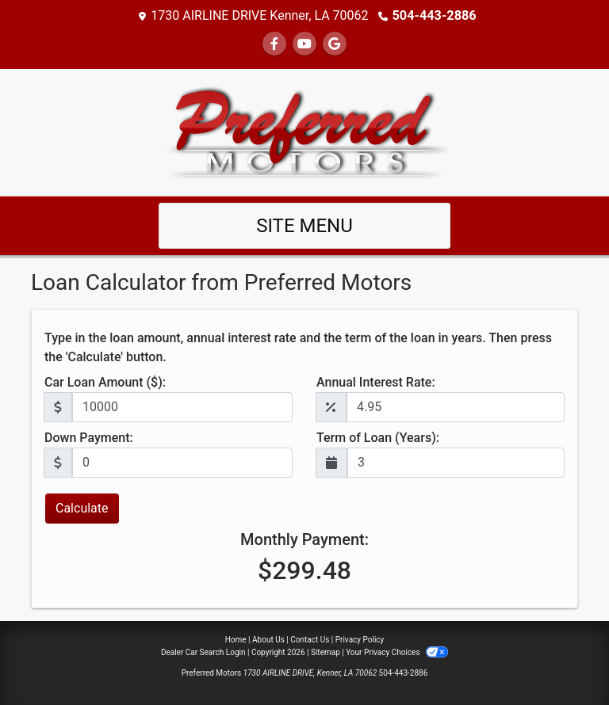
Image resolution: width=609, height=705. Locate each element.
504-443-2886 (434, 15)
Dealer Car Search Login (203, 652)
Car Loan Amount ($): (105, 382)
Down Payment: (88, 437)
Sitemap (325, 652)
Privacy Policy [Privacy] (360, 639)
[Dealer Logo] (304, 131)
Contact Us (309, 639)
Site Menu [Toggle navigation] (304, 226)
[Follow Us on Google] (335, 44)
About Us (268, 639)
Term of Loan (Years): (377, 437)
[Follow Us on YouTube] (304, 44)
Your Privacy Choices (397, 652)
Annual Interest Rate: (375, 382)
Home (236, 639)
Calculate (82, 508)
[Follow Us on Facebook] (274, 44)
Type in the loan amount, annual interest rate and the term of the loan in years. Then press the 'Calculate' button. (298, 347)
